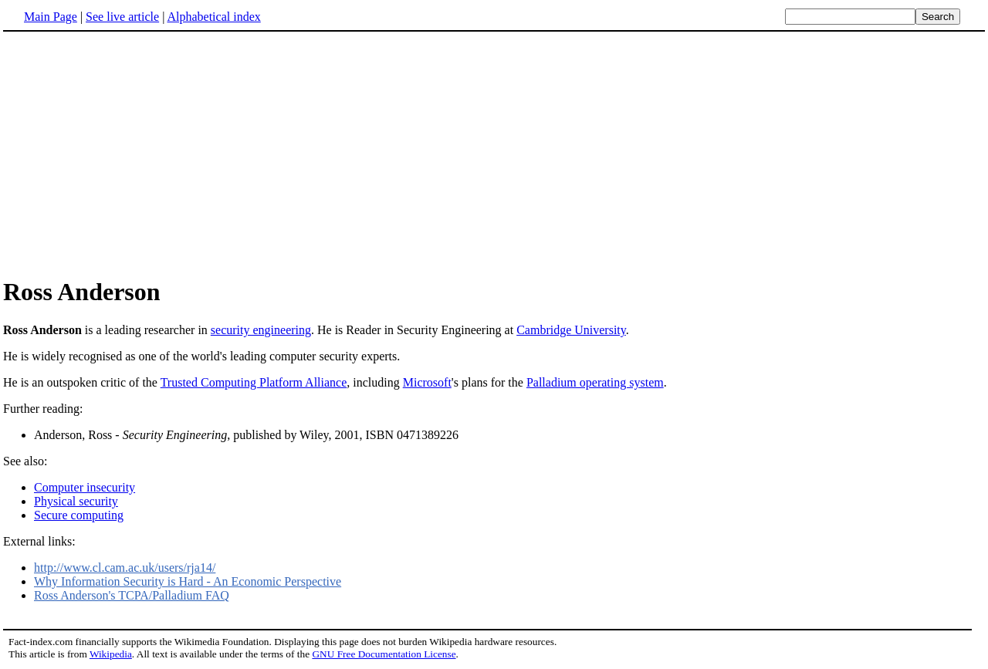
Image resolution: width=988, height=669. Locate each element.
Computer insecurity (84, 487)
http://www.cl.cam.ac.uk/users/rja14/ (124, 567)
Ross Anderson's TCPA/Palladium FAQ (131, 595)
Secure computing (79, 515)
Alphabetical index (213, 16)
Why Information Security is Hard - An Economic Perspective (187, 581)
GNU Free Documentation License (383, 654)
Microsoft (427, 382)
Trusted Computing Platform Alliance (254, 382)
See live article (122, 16)
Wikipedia (111, 654)
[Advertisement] (132, 154)
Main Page (50, 16)
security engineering (261, 329)
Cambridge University (571, 329)
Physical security (76, 501)
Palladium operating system (595, 382)
